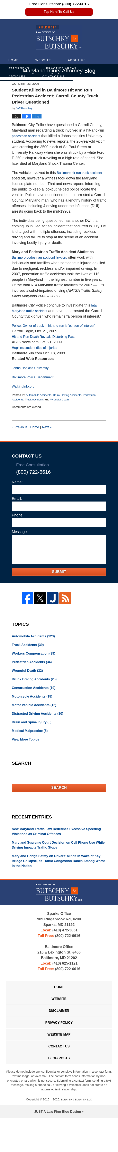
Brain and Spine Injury (34, 740)
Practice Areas (61, 68)
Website (43, 60)
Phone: (18, 527)
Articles (17, 76)
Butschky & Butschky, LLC (76, 1133)
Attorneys (18, 68)
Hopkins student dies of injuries (37, 360)
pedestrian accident (28, 137)
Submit (59, 584)
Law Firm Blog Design (57, 1145)
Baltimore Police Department (35, 389)
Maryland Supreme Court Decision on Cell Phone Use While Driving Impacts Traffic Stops (58, 866)
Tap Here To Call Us (59, 12)
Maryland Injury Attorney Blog (59, 37)
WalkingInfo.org (24, 398)
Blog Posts (59, 1092)
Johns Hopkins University (32, 380)
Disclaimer (59, 1038)
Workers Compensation (36, 667)
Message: (20, 544)
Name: (17, 494)
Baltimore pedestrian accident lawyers (43, 264)
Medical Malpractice (32, 750)
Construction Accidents (36, 704)
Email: (17, 511)
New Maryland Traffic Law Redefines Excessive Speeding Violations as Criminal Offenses (53, 852)
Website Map (59, 1065)
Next (50, 439)
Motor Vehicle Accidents (37, 722)
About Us (77, 60)
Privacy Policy (59, 1052)
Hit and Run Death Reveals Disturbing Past (47, 349)
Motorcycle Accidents (34, 713)
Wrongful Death (64, 411)
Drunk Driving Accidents (72, 407)
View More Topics (27, 759)
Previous (20, 439)
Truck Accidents (36, 411)
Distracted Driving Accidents (41, 731)
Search (59, 808)
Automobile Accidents (40, 407)
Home (13, 60)
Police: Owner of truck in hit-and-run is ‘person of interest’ (58, 338)
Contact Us (53, 76)
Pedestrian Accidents (34, 676)
